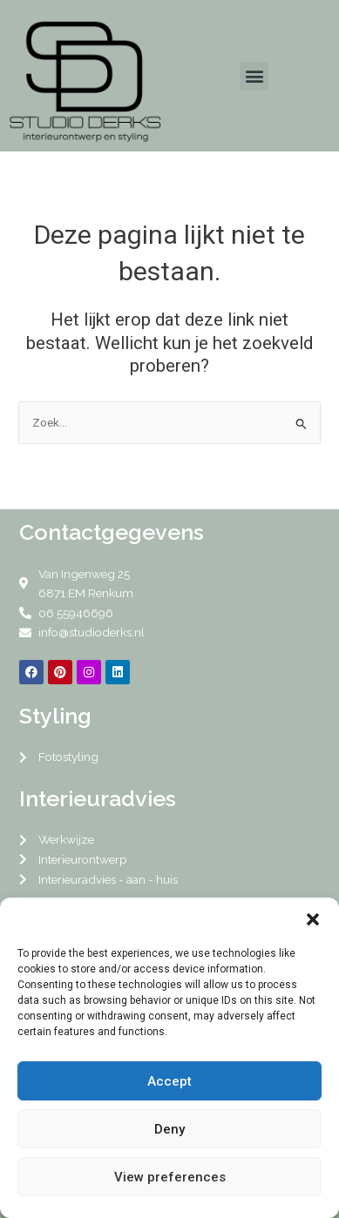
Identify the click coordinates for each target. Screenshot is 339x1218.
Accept (169, 1081)
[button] (313, 919)
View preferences (170, 1177)
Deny (169, 1129)
